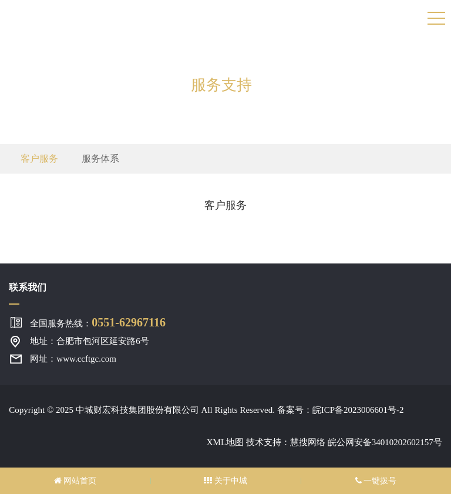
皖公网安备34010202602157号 (385, 442)
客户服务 (39, 158)
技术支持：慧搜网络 (285, 442)
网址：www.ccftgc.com (73, 358)
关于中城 (225, 480)
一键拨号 (376, 480)
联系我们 (27, 287)
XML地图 (225, 442)
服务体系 (100, 158)
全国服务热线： (98, 322)
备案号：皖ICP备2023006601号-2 (340, 410)
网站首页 (75, 480)
